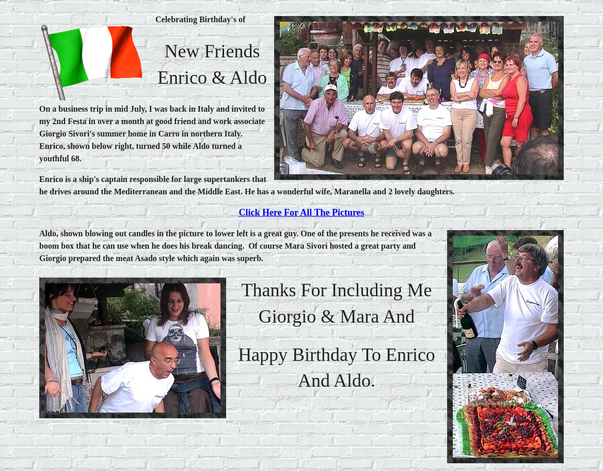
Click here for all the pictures (301, 212)
